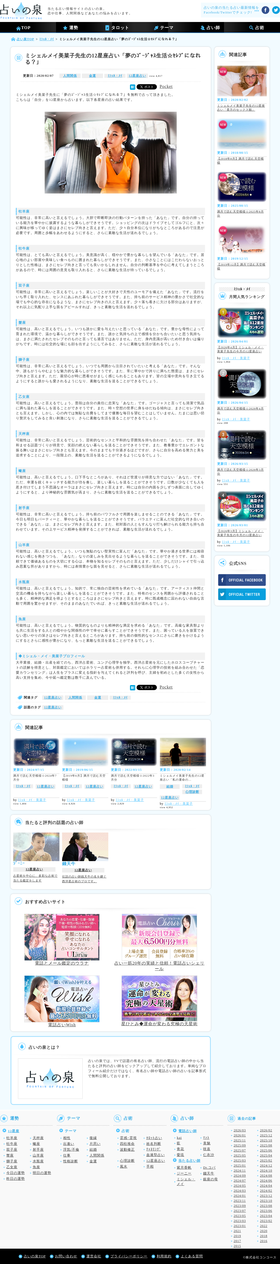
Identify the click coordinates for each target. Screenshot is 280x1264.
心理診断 (192, 792)
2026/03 (240, 1130)
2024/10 (266, 1170)
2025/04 (266, 1155)
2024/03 (240, 1191)
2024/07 (240, 1180)
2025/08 (266, 1145)
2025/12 (266, 1135)
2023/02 (266, 1221)
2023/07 (240, 1211)
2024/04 (266, 1185)
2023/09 (240, 1206)
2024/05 (240, 1185)
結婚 (169, 786)
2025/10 (266, 1140)
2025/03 (240, 1160)
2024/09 (240, 1175)
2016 (263, 1241)
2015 (237, 1246)
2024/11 (240, 1170)
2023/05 (240, 1216)
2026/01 (240, 1135)
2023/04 (266, 1216)
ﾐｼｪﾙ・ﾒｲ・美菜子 (32, 800)
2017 (237, 1241)
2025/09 (240, 1145)
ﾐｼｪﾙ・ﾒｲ (115, 76)
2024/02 (266, 1191)
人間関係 (70, 76)
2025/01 (240, 1165)
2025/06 (266, 1150)
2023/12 (266, 1196)
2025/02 (266, 1160)
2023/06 (266, 1211)
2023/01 (240, 1226)
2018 (263, 1236)
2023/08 (266, 1206)
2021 (237, 1231)
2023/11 (240, 1201)
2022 (263, 1226)
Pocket (166, 86)
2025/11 (240, 1140)
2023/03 (240, 1221)
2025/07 (240, 1150)
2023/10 (266, 1201)
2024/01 (240, 1196)
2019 (237, 1236)
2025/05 (240, 1155)
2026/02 (266, 1130)
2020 (263, 1231)
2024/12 (266, 1165)
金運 (92, 76)
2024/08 (266, 1175)
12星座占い (137, 76)
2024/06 (266, 1180)
